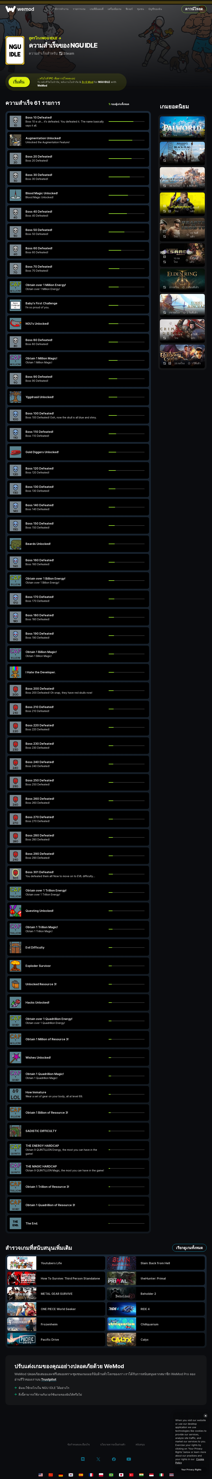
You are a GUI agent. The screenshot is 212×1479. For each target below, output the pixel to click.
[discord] (83, 1459)
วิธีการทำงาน (61, 8)
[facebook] (114, 1459)
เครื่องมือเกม (114, 8)
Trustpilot (48, 1379)
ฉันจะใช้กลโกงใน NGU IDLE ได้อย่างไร (44, 1388)
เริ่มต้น (18, 82)
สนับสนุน (140, 1444)
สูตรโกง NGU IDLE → (45, 38)
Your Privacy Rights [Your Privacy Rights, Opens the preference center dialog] (191, 1469)
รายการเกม (79, 8)
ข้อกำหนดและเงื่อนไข (78, 1444)
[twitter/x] (98, 1459)
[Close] (205, 1416)
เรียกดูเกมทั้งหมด (189, 1248)
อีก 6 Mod (87, 81)
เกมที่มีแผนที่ (96, 8)
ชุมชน (140, 8)
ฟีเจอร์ (129, 8)
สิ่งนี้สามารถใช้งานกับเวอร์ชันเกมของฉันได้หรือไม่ (50, 1394)
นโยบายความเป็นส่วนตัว (112, 1444)
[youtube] (129, 1459)
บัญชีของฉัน (155, 8)
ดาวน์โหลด (194, 9)
